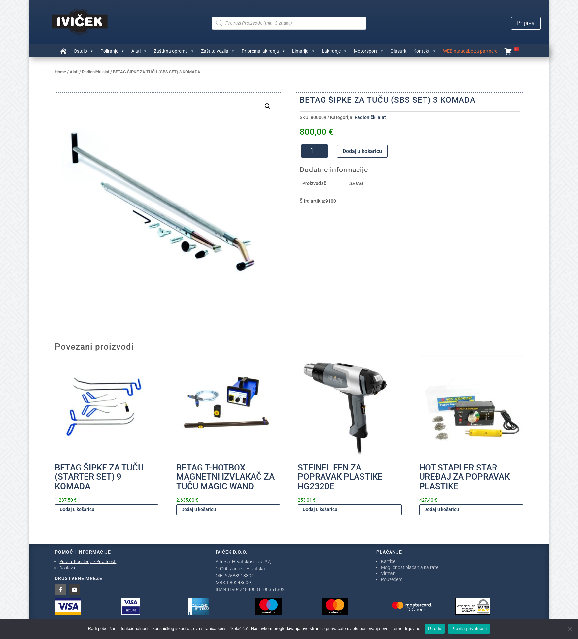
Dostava (67, 567)
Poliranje (112, 51)
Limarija (303, 51)
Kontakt (424, 51)
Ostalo (84, 51)
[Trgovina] (63, 50)
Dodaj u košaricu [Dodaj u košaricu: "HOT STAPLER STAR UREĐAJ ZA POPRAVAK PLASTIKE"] (441, 509)
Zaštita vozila (218, 51)
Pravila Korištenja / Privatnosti (87, 561)
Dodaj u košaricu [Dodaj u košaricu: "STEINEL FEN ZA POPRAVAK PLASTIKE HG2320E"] (320, 509)
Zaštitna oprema (174, 51)
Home (60, 71)
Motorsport (369, 51)
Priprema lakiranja (264, 51)
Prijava (526, 23)
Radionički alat (95, 71)
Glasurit (399, 51)
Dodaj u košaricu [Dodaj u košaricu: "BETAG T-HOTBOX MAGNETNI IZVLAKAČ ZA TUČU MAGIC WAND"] (198, 509)
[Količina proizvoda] (314, 151)
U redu (435, 628)
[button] (268, 106)
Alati (139, 51)
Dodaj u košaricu (362, 151)
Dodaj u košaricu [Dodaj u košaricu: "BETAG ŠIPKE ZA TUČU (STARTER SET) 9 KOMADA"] (77, 509)
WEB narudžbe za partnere (470, 51)
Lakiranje (334, 51)
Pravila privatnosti (469, 628)
